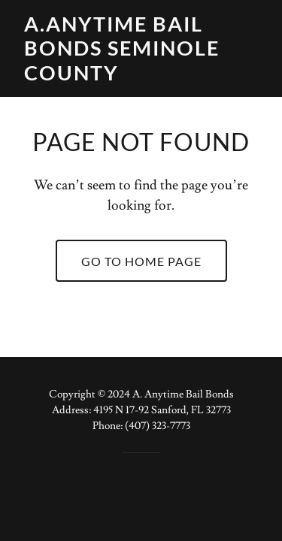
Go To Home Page (141, 261)
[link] (141, 76)
